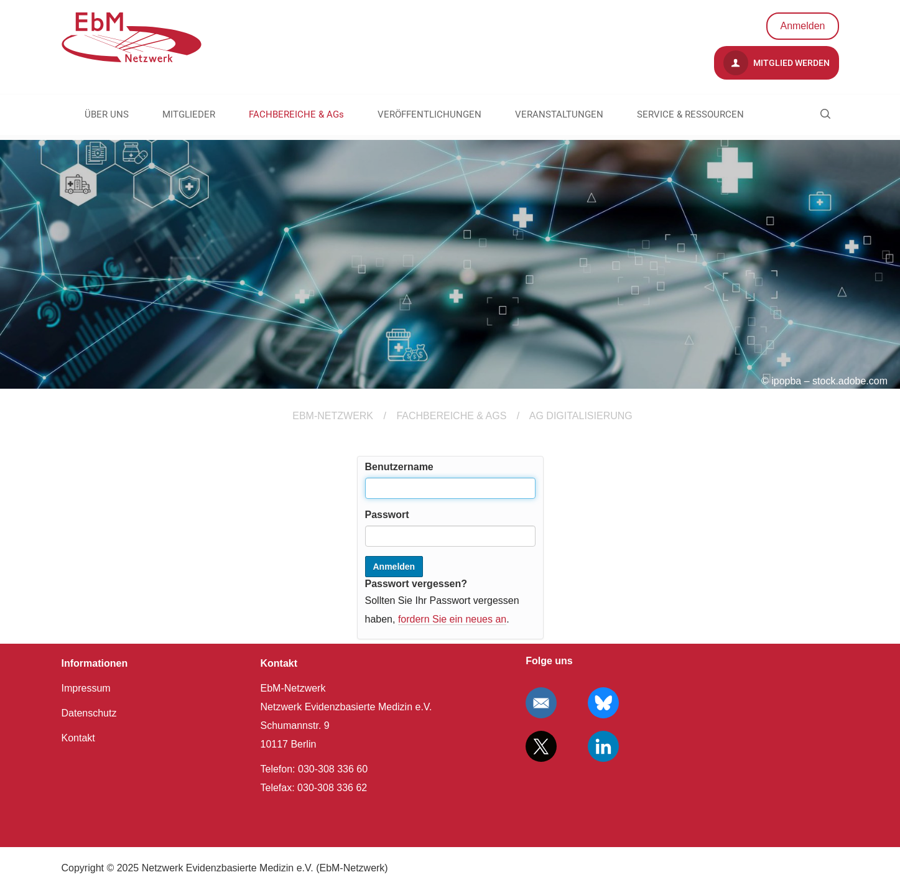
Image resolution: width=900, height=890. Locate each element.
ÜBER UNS (107, 114)
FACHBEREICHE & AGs (296, 114)
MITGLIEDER (188, 114)
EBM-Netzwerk (332, 415)
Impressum (86, 688)
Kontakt (78, 738)
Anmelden (802, 26)
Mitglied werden (776, 62)
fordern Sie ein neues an (452, 619)
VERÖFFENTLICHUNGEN (429, 114)
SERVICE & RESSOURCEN (690, 114)
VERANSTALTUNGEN (559, 114)
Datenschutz (89, 713)
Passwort (387, 514)
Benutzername (399, 466)
